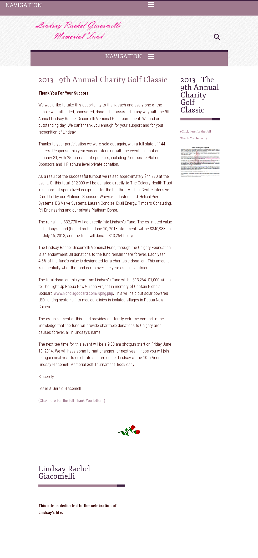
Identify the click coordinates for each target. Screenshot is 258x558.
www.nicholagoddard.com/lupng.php (83, 293)
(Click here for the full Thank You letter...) (71, 400)
